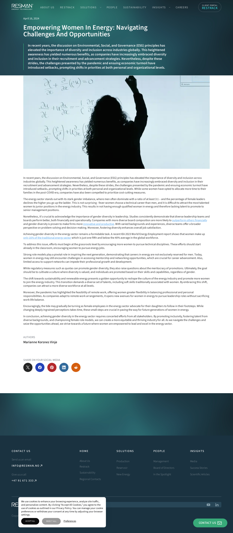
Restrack (67, 7)
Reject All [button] (51, 521)
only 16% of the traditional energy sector (47, 245)
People (112, 7)
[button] (90, 7)
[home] (22, 7)
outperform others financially (189, 227)
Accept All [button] (30, 521)
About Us (47, 7)
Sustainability (135, 7)
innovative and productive (98, 231)
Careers (182, 7)
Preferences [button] (70, 521)
